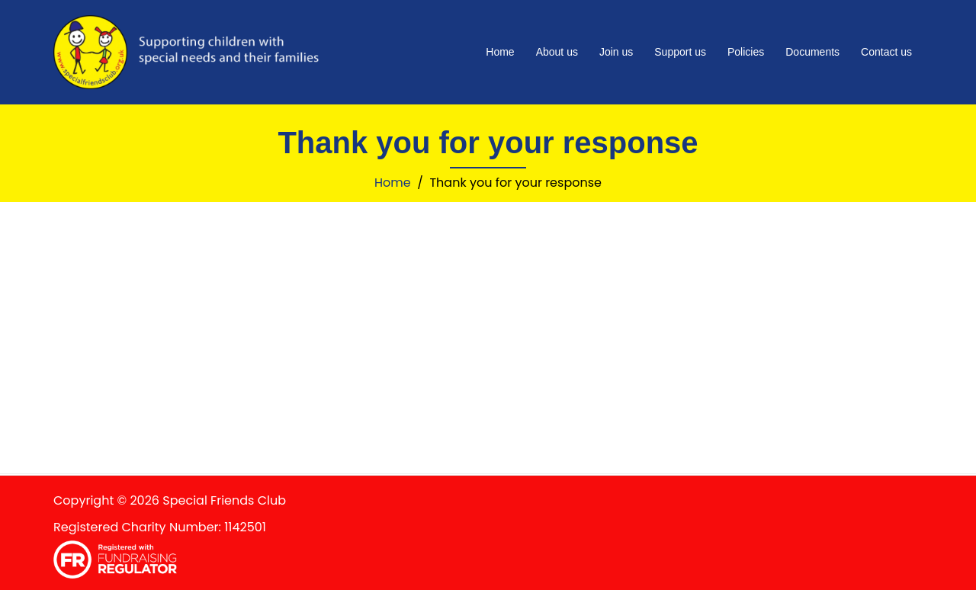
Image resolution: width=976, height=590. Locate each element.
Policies (745, 52)
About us (557, 52)
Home (500, 52)
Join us (616, 52)
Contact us (886, 52)
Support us (680, 52)
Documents (812, 52)
